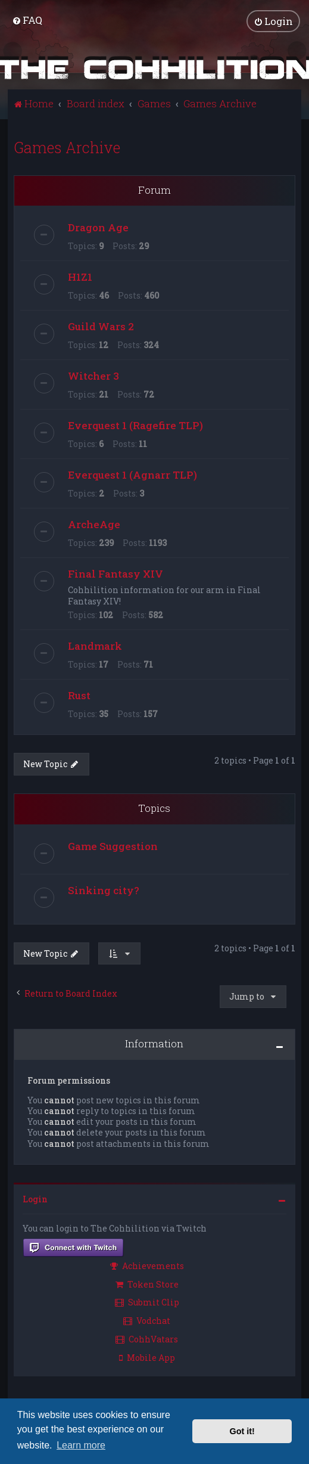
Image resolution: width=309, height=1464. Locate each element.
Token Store (147, 1283)
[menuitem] (27, 20)
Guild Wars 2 (101, 326)
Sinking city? (103, 890)
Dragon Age (98, 227)
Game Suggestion (113, 845)
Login (35, 1198)
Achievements (147, 1265)
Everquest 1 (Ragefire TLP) (135, 425)
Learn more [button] (81, 1445)
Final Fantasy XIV (115, 573)
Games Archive (67, 146)
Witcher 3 (93, 375)
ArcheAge (94, 524)
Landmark (95, 645)
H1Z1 (80, 276)
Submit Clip (147, 1301)
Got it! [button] (242, 1431)
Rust (79, 695)
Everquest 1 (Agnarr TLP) (132, 474)
